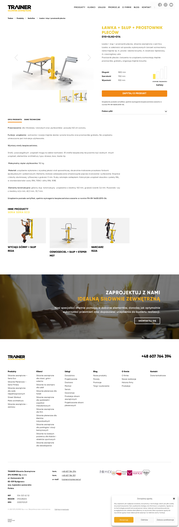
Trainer (10, 18)
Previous (16, 58)
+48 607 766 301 (69, 476)
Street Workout (14, 397)
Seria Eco (31, 18)
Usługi (102, 7)
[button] (174, 498)
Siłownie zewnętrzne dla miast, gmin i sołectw (45, 379)
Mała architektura (16, 401)
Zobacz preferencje (165, 520)
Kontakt (146, 7)
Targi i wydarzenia (101, 386)
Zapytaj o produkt (134, 93)
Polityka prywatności (62, 509)
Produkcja (126, 386)
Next (89, 58)
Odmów (144, 520)
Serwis (67, 389)
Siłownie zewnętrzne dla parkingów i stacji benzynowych (45, 428)
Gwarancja (70, 393)
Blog (137, 7)
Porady (96, 379)
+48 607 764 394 (69, 471)
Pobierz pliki (107, 111)
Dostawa (69, 383)
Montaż (68, 386)
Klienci (92, 7)
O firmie (126, 7)
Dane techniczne (32, 120)
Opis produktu (15, 120)
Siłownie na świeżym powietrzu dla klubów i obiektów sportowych (46, 437)
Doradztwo (70, 376)
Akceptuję (124, 520)
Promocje (114, 7)
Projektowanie (71, 379)
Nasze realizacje (129, 379)
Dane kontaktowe (158, 376)
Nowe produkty (100, 376)
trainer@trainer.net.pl (71, 480)
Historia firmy (127, 383)
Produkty (79, 7)
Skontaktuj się (147, 321)
